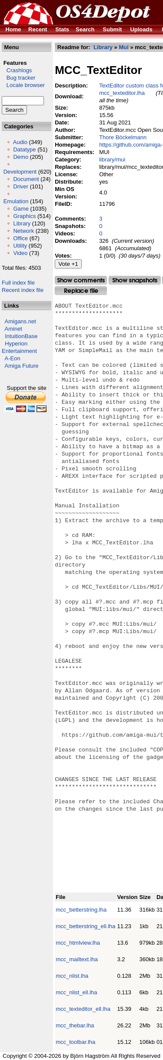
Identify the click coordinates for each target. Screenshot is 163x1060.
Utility (20, 245)
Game (20, 208)
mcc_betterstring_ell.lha (85, 926)
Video (20, 253)
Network (23, 231)
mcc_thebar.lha (75, 1025)
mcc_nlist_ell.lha (76, 992)
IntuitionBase (21, 336)
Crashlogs (17, 70)
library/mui (112, 159)
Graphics (24, 216)
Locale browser (23, 85)
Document (26, 179)
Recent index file (22, 290)
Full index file (18, 282)
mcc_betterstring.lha (81, 909)
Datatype (24, 149)
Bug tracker (18, 77)
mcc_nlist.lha (72, 976)
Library (21, 223)
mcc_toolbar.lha (75, 1042)
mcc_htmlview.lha (78, 942)
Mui (123, 47)
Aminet (13, 328)
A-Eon (12, 358)
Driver (20, 186)
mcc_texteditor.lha (122, 93)
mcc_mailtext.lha (77, 959)
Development (20, 171)
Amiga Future (22, 365)
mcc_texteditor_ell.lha (83, 1009)
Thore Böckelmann (122, 137)
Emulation (16, 201)
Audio (20, 142)
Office (20, 238)
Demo (20, 157)
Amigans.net (20, 321)
